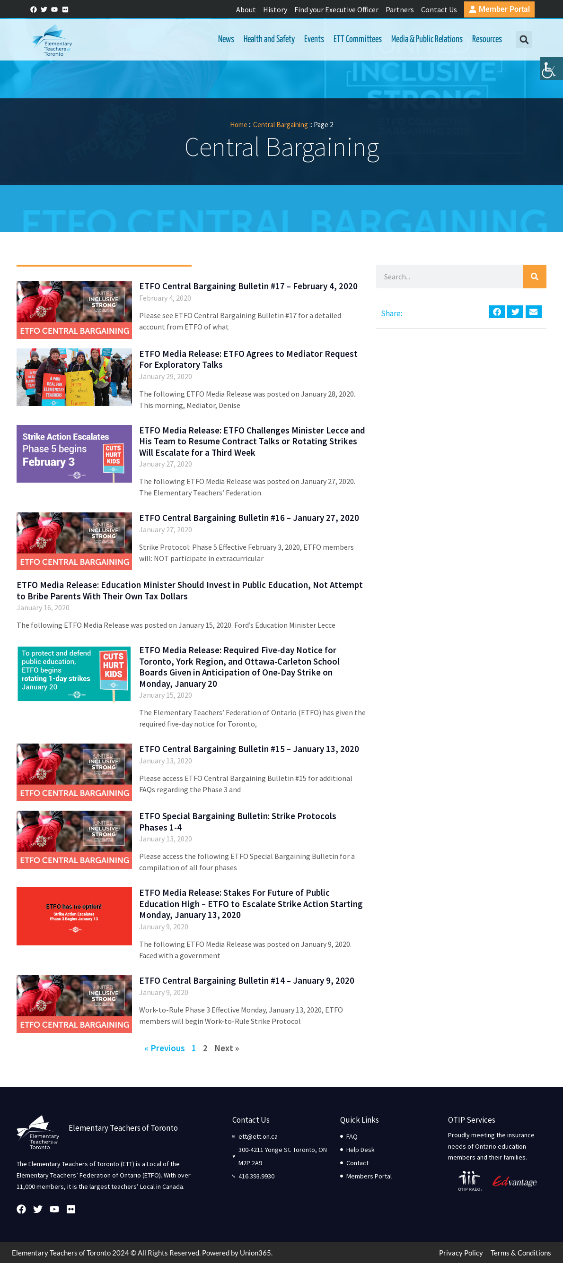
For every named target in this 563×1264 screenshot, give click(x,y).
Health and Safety (268, 39)
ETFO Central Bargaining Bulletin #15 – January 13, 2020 (249, 749)
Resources (486, 39)
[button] (523, 40)
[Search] (534, 278)
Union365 (255, 1253)
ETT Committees (357, 39)
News (226, 39)
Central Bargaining (280, 125)
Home (238, 125)
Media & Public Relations (426, 39)
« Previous (164, 1049)
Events (314, 39)
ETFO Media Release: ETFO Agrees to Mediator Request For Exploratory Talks (248, 360)
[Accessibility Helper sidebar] (551, 72)
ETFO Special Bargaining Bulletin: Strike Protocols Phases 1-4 (237, 823)
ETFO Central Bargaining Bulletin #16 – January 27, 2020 (249, 518)
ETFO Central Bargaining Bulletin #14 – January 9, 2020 (246, 981)
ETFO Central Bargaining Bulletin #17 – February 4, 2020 (248, 287)
